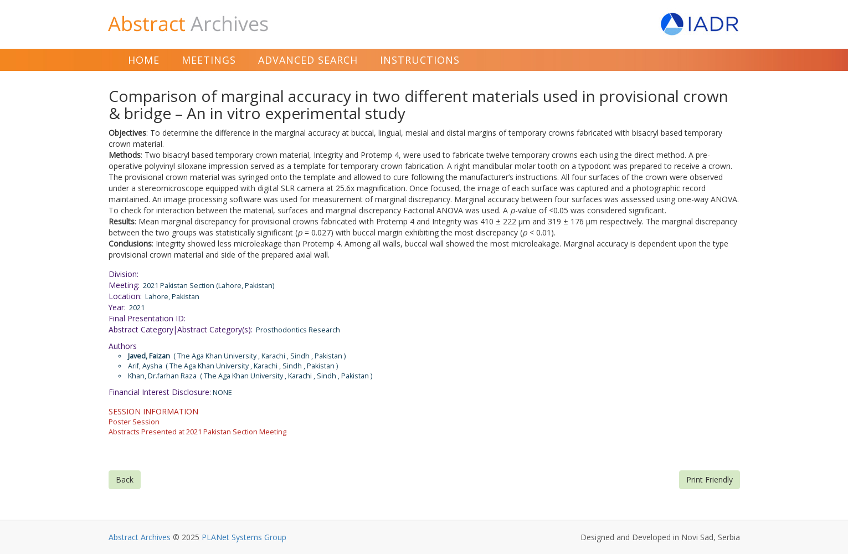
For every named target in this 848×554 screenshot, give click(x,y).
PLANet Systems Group (244, 537)
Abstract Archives (140, 537)
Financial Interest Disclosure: (160, 392)
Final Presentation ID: (147, 318)
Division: (123, 274)
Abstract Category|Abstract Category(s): (181, 329)
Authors (123, 346)
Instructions (420, 59)
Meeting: (124, 285)
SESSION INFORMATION (153, 411)
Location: (125, 296)
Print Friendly (709, 479)
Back (124, 479)
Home (144, 59)
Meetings (209, 59)
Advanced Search (308, 59)
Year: (117, 307)
